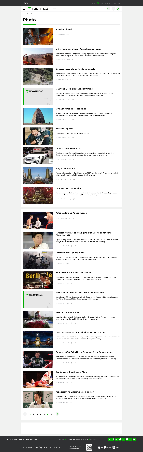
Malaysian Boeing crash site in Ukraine (74, 89)
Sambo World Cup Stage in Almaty (72, 372)
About (9, 439)
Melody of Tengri (64, 29)
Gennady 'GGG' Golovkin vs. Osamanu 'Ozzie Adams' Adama (84, 352)
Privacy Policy (58, 447)
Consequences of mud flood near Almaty (75, 69)
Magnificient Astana (65, 168)
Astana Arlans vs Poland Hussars (71, 213)
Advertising (116, 3)
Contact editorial (18, 439)
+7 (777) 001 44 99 (73, 439)
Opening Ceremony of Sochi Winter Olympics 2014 (80, 332)
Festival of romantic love (67, 312)
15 (51, 414)
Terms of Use (48, 447)
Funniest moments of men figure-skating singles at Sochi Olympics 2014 (83, 234)
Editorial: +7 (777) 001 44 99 (101, 3)
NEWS (25, 3)
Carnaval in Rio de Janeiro (68, 188)
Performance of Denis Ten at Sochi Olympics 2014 (80, 292)
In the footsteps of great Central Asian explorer (78, 49)
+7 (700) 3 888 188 (96, 439)
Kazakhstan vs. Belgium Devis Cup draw (75, 392)
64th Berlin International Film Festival (73, 272)
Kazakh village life (64, 128)
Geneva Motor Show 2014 (68, 148)
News (54, 9)
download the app (74, 448)
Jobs (27, 439)
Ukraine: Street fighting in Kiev (70, 252)
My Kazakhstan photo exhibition (71, 109)
